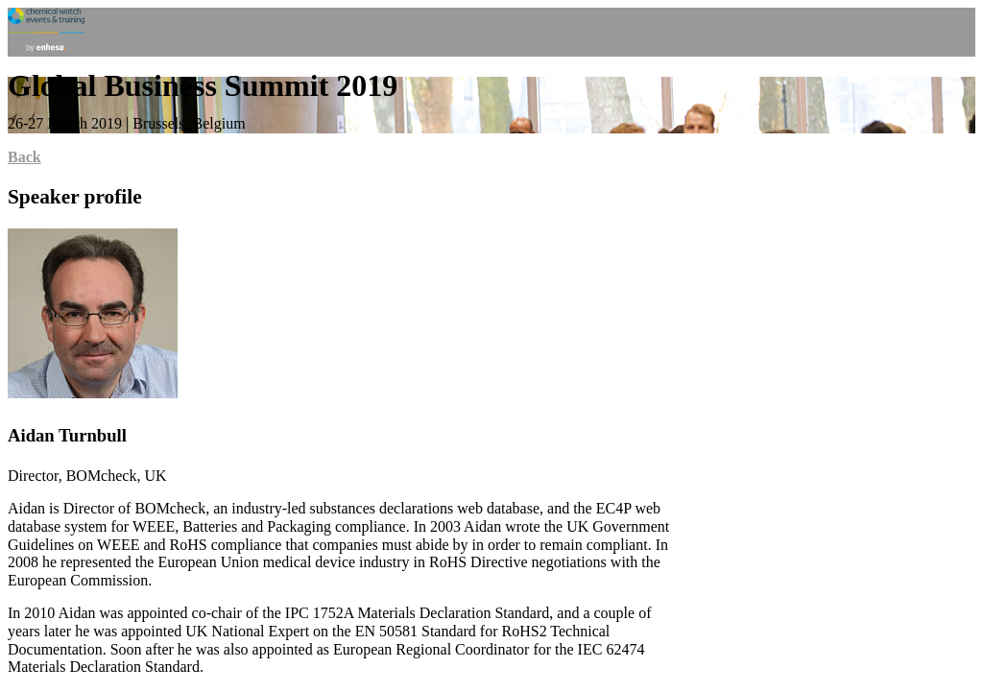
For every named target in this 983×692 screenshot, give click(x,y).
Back (24, 157)
